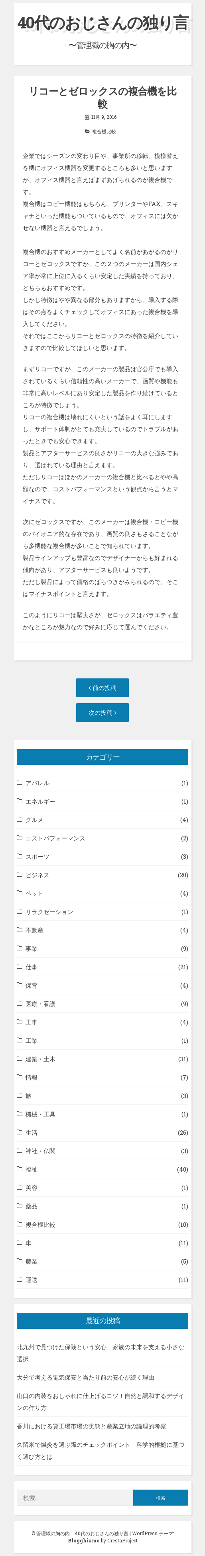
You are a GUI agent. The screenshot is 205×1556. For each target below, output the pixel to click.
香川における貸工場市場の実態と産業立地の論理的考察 (91, 1426)
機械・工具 (40, 1114)
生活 (31, 1132)
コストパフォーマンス (55, 838)
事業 (31, 948)
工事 (31, 1022)
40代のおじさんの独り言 (102, 22)
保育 (31, 985)
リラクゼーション (49, 912)
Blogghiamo (84, 1540)
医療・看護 (40, 1004)
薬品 (31, 1206)
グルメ (34, 820)
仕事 (31, 967)
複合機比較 (104, 131)
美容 (31, 1188)
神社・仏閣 (40, 1151)
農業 (31, 1261)
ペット (34, 893)
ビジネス (37, 875)
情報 (31, 1077)
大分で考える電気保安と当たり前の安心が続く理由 (85, 1377)
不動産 (34, 930)
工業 (31, 1040)
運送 (31, 1280)
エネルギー (40, 801)
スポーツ (37, 856)
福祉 (31, 1169)
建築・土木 (40, 1059)
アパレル (37, 783)
